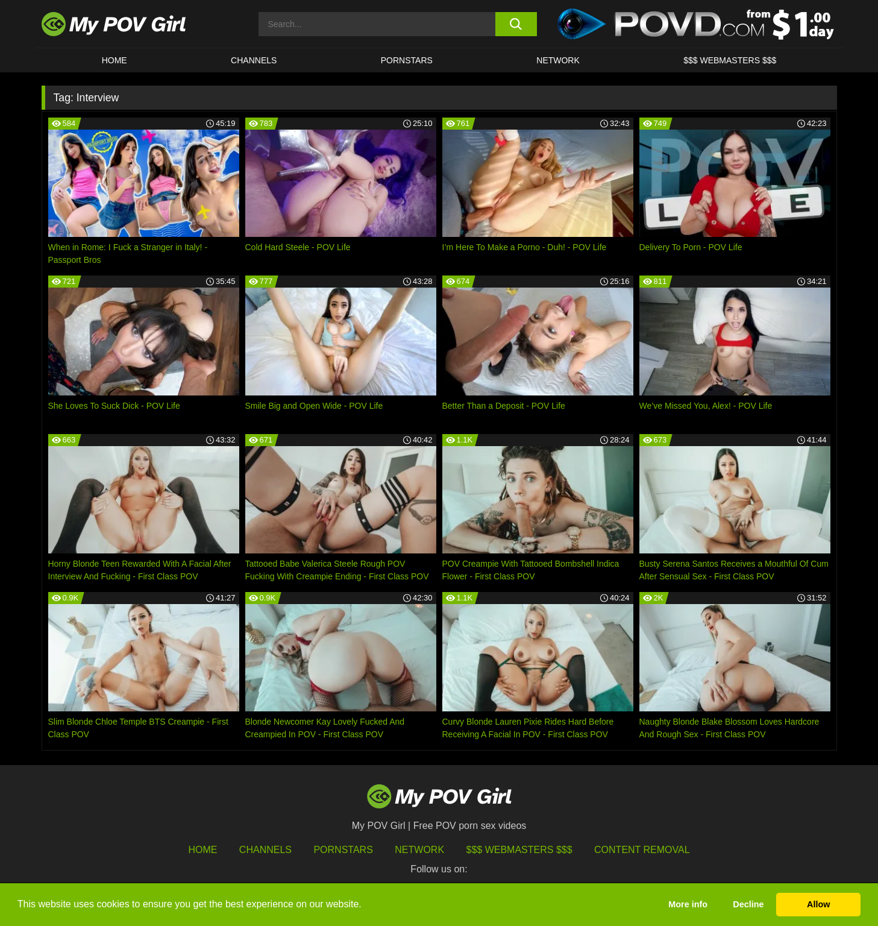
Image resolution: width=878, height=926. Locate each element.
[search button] (516, 24)
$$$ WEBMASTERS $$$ (729, 60)
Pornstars (407, 60)
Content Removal (642, 850)
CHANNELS (254, 60)
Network (558, 60)
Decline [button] (748, 904)
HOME (114, 60)
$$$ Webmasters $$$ (519, 850)
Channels (265, 850)
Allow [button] (818, 904)
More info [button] (687, 904)
